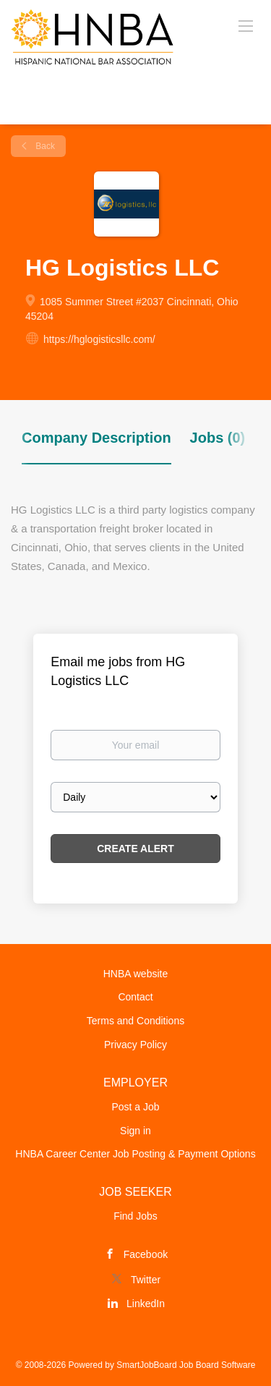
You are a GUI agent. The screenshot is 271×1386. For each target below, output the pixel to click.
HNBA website (135, 973)
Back (44, 146)
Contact (135, 997)
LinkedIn (145, 1303)
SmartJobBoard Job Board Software (185, 1365)
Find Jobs (135, 1216)
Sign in (135, 1130)
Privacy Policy (135, 1044)
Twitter (145, 1279)
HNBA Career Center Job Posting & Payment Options (135, 1154)
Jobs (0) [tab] (218, 438)
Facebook (146, 1254)
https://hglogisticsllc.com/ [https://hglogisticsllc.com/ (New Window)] (99, 339)
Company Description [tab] (96, 438)
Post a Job (135, 1107)
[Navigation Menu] (245, 25)
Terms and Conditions (135, 1020)
